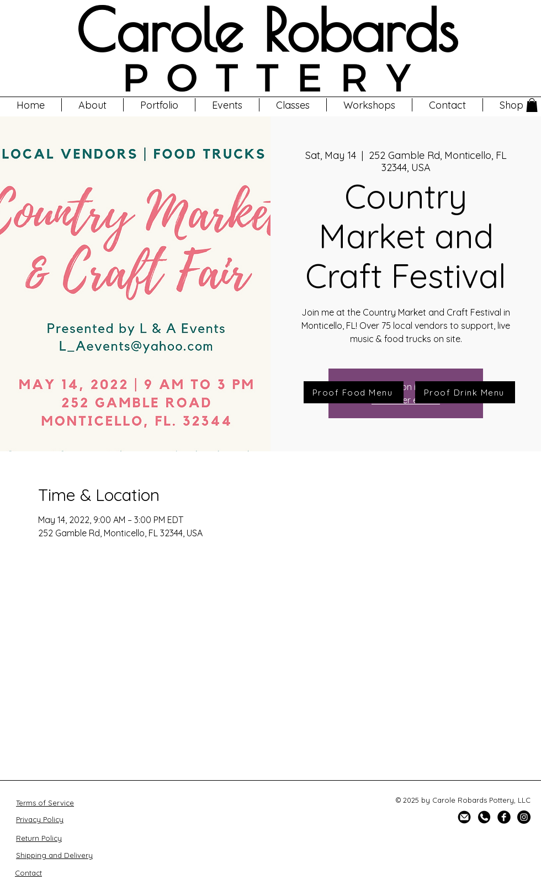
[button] (369, 104)
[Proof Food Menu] (354, 392)
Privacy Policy (39, 819)
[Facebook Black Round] (504, 817)
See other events (406, 400)
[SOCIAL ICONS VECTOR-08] (464, 817)
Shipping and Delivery (54, 855)
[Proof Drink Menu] (465, 392)
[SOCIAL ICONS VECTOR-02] (484, 817)
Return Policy (39, 838)
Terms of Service (45, 802)
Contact (28, 872)
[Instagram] (524, 817)
